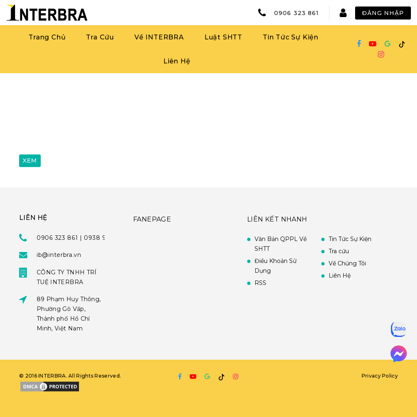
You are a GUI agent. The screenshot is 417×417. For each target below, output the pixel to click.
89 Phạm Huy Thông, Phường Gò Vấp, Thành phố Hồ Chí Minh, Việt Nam (69, 313)
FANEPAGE (152, 219)
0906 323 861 (296, 13)
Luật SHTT (223, 37)
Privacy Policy (380, 376)
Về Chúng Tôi (347, 263)
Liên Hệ (177, 61)
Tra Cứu (100, 37)
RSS (260, 283)
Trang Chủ (47, 37)
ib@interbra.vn (59, 254)
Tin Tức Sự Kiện (290, 37)
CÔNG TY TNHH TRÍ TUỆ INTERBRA (67, 277)
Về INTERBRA (159, 37)
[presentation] (81, 129)
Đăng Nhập (383, 13)
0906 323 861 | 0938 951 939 (81, 237)
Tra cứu (339, 251)
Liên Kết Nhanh (277, 219)
